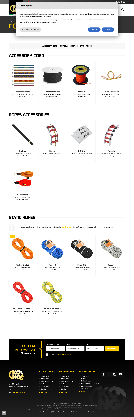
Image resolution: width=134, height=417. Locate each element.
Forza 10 (52, 265)
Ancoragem (45, 378)
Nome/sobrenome (52, 344)
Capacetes (45, 386)
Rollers (52, 151)
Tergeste (111, 151)
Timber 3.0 (81, 92)
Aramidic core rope (52, 92)
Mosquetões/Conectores (90, 383)
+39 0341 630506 (18, 392)
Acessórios (45, 376)
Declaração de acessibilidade (79, 412)
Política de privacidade (45, 412)
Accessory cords (23, 92)
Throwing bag (22, 194)
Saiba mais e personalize (30, 29)
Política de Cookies (57, 412)
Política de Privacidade (64, 354)
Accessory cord (49, 46)
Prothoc (22, 151)
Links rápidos (86, 381)
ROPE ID (81, 151)
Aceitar (107, 29)
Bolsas (43, 384)
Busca (122, 9)
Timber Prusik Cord (111, 92)
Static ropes (86, 46)
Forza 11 (111, 265)
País (87, 344)
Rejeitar (94, 29)
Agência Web (91, 412)
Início (11, 21)
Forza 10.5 (81, 265)
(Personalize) (66, 412)
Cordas (43, 389)
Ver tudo (109, 227)
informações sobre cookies (41, 16)
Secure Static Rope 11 (52, 308)
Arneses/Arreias (47, 381)
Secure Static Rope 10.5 (22, 308)
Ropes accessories (69, 46)
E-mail (68, 344)
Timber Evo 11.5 (22, 265)
